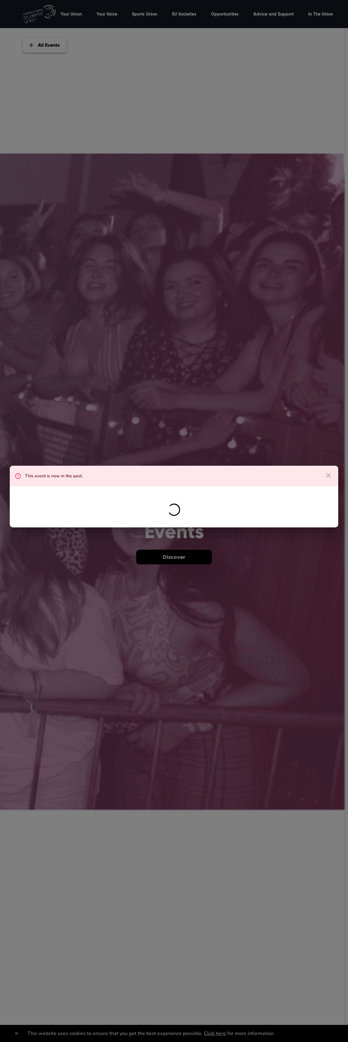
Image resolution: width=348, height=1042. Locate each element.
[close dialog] (328, 475)
